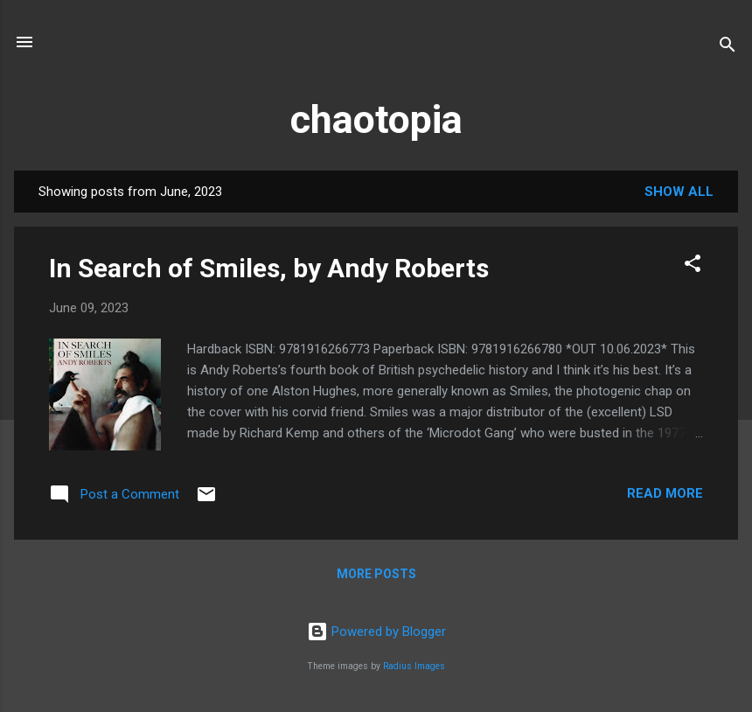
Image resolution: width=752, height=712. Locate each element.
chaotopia (376, 119)
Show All (679, 191)
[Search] (727, 47)
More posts (376, 574)
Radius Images (414, 666)
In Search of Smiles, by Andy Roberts (269, 268)
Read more (665, 493)
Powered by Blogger (376, 631)
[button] (692, 266)
